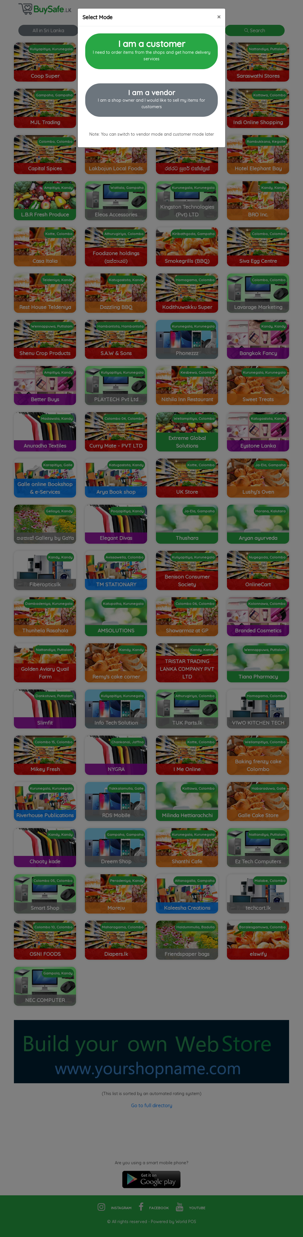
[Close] (218, 17)
